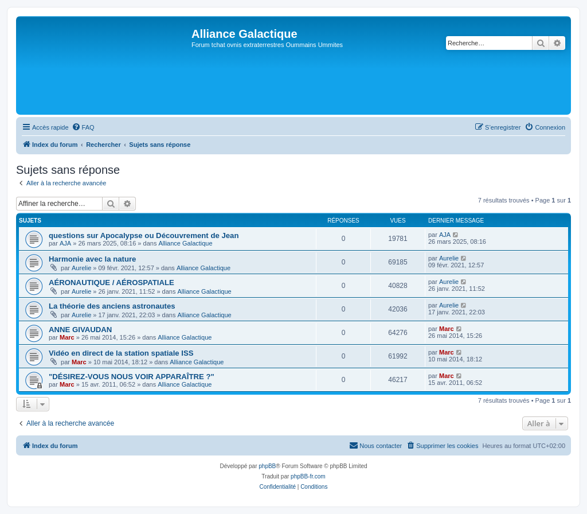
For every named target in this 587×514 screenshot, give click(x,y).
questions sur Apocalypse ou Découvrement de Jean (144, 235)
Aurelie (81, 267)
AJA (65, 243)
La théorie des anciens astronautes (112, 306)
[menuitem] (83, 127)
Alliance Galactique (185, 243)
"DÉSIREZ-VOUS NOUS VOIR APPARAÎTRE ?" (131, 376)
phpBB (267, 466)
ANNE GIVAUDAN (80, 329)
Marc (67, 337)
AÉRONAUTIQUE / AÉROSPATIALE (111, 282)
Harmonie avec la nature (92, 259)
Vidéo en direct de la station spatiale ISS (121, 353)
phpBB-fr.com (308, 476)
